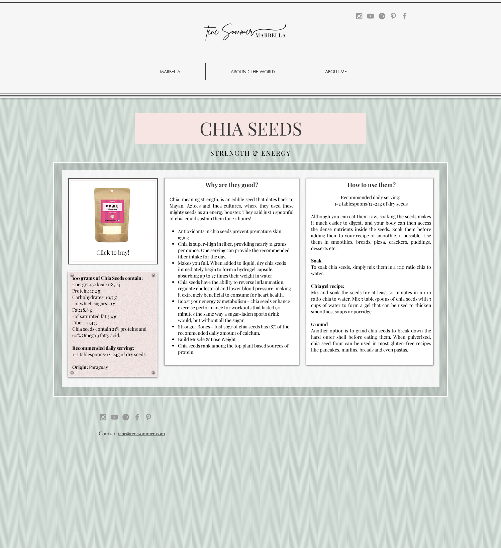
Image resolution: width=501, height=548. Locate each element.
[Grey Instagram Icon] (359, 16)
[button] (253, 71)
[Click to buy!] (112, 252)
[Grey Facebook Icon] (404, 16)
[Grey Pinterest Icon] (393, 16)
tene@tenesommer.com (141, 433)
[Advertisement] (200, 500)
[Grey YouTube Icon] (370, 16)
